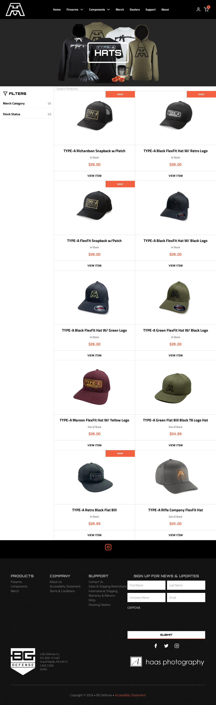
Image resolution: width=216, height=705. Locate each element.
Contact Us (96, 582)
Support (151, 9)
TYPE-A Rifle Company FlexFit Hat (175, 510)
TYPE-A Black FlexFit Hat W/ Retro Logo (176, 151)
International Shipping (103, 591)
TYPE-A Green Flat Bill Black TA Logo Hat (175, 420)
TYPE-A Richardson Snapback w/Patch (94, 151)
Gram (121, 547)
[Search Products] (135, 88)
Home (57, 9)
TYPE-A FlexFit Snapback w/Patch (94, 241)
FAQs (92, 600)
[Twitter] (166, 646)
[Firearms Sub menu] (81, 9)
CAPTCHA (133, 607)
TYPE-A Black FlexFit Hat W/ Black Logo (175, 241)
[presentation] (157, 619)
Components (97, 9)
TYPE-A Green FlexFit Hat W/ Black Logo (175, 330)
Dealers (135, 9)
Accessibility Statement (65, 586)
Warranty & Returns (102, 595)
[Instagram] (177, 646)
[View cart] (206, 9)
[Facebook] (155, 646)
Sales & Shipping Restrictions (108, 586)
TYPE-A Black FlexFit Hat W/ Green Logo (94, 330)
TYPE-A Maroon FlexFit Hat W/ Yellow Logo (94, 420)
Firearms (72, 9)
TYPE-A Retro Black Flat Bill (94, 510)
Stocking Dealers (99, 604)
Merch (120, 9)
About (165, 9)
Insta (95, 547)
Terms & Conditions (62, 591)
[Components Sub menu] (108, 9)
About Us (56, 582)
